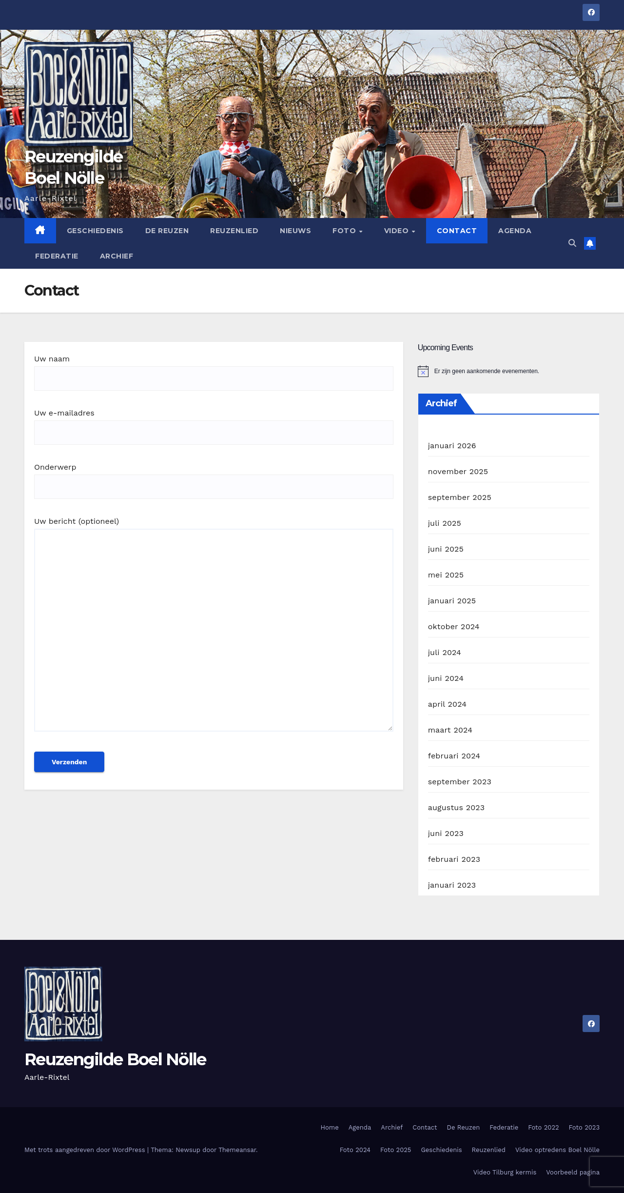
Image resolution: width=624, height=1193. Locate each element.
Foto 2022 (543, 1127)
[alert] (509, 371)
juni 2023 (446, 833)
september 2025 (459, 497)
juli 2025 (444, 523)
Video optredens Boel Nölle (557, 1149)
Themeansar (237, 1149)
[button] (572, 243)
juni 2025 (446, 549)
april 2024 (447, 704)
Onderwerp (213, 476)
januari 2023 (452, 885)
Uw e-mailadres (213, 422)
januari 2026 (452, 445)
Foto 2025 (395, 1149)
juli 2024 (444, 652)
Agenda (514, 230)
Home (330, 1127)
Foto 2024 (355, 1149)
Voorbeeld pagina (573, 1172)
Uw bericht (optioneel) (213, 629)
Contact (457, 230)
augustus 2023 (456, 807)
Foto (345, 230)
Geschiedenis (95, 230)
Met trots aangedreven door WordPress (85, 1149)
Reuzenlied (234, 230)
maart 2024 (450, 730)
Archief (117, 256)
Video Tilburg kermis (505, 1172)
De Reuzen (167, 230)
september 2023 (459, 781)
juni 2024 (446, 678)
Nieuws (295, 230)
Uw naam (213, 368)
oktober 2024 (454, 626)
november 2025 (458, 471)
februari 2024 (454, 755)
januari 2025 (452, 600)
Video (397, 230)
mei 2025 (446, 574)
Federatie (56, 256)
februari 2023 (454, 859)
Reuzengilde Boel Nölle (115, 1059)
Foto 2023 (584, 1127)
